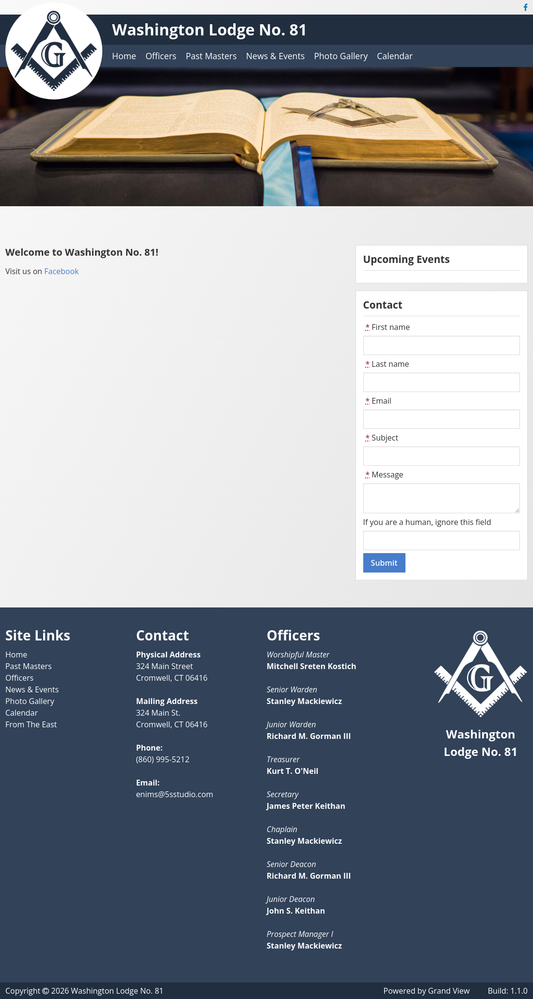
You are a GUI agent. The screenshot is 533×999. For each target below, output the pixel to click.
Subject (381, 437)
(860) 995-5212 (162, 759)
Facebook (60, 271)
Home (124, 56)
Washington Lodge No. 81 (209, 29)
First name (386, 327)
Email (377, 400)
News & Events (275, 56)
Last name (386, 364)
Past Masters (211, 56)
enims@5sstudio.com (174, 794)
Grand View (449, 990)
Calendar (395, 56)
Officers (161, 56)
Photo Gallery (341, 56)
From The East (31, 724)
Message (383, 474)
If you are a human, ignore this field (427, 522)
